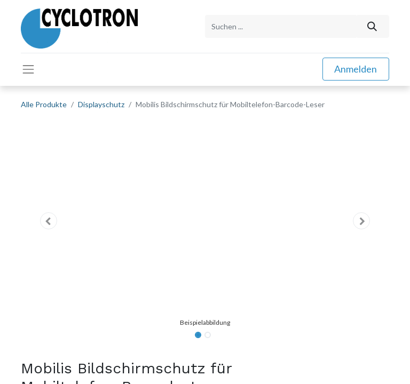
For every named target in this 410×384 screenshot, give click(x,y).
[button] (48, 220)
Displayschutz (101, 104)
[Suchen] (372, 26)
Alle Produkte (44, 104)
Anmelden (355, 69)
